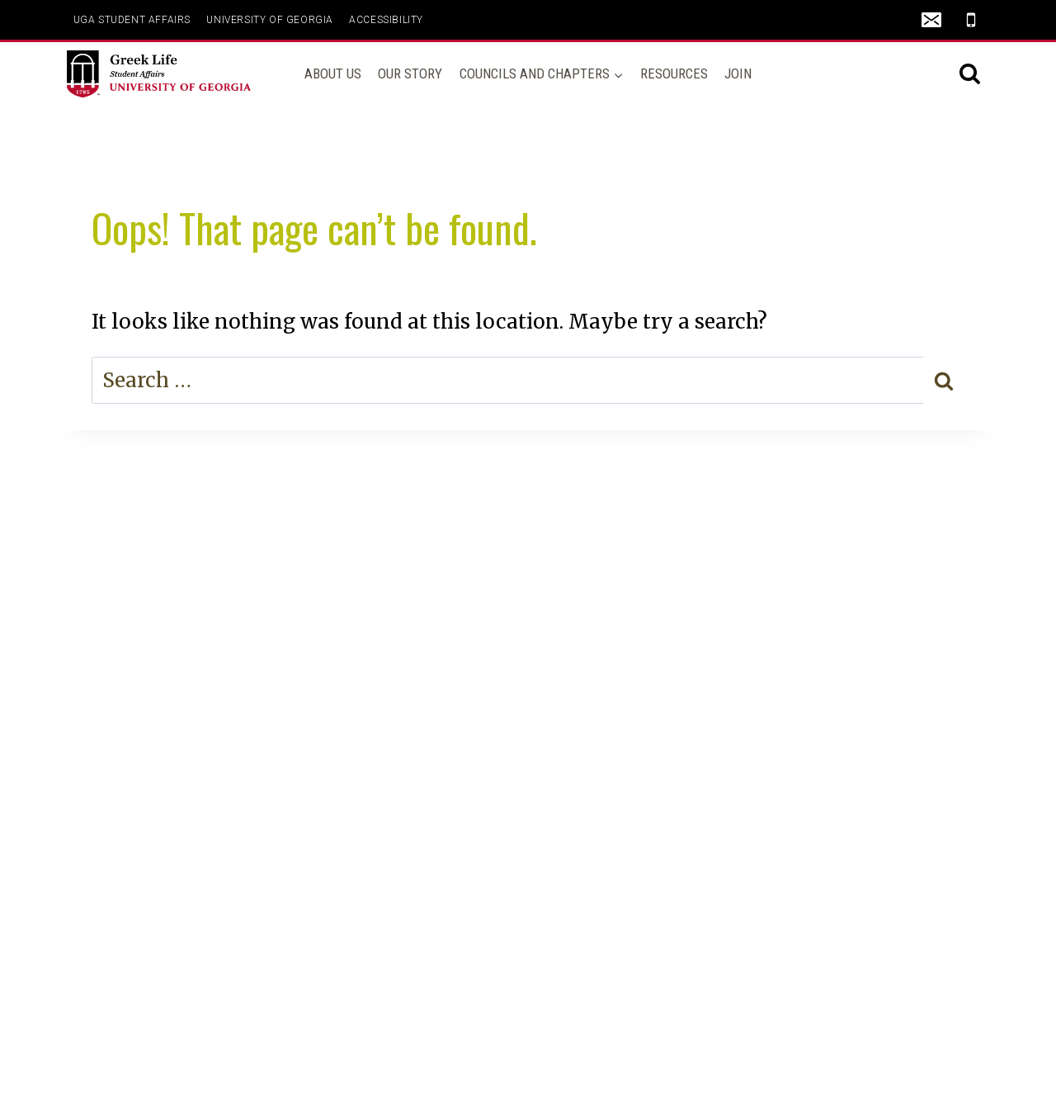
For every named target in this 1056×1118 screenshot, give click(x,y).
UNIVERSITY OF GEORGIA (269, 20)
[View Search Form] (970, 74)
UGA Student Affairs (132, 20)
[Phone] (971, 20)
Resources (674, 73)
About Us (332, 73)
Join (738, 73)
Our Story (410, 73)
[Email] (931, 20)
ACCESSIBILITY (386, 20)
